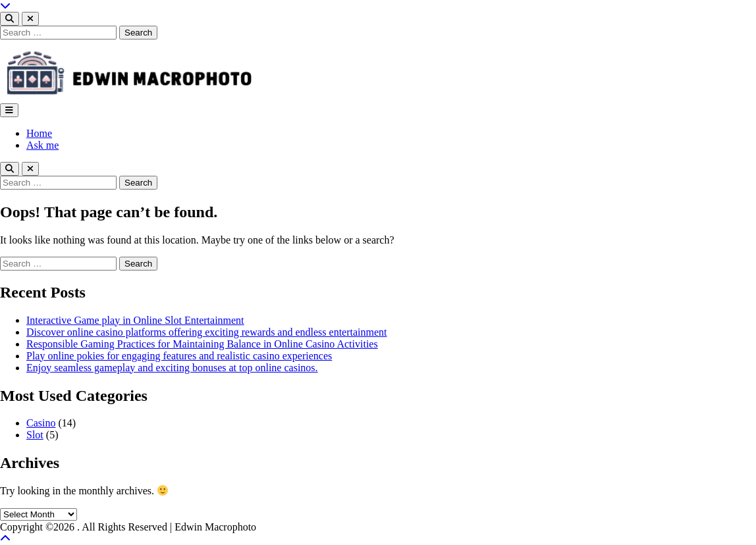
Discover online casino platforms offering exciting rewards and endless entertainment (206, 332)
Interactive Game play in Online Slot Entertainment (135, 320)
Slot (34, 434)
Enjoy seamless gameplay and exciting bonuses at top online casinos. (172, 367)
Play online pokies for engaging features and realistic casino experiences (179, 355)
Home (39, 133)
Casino (40, 422)
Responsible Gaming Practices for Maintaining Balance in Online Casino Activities (202, 344)
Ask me (42, 145)
